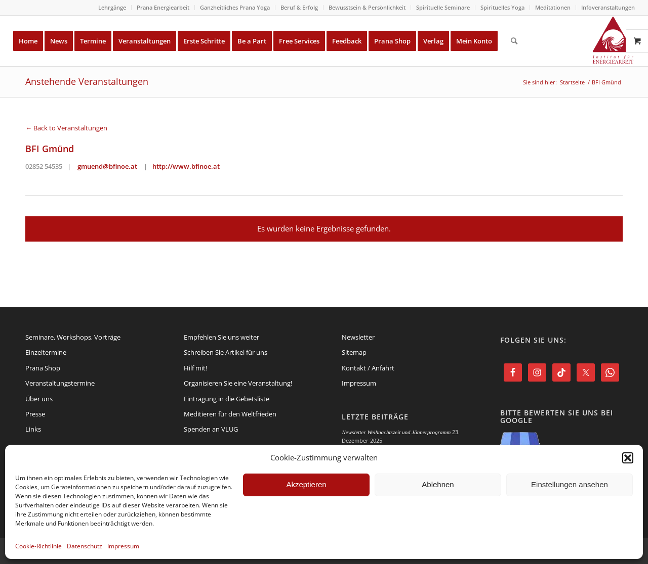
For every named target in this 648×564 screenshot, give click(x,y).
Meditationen (553, 7)
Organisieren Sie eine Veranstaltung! (238, 383)
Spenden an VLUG (211, 429)
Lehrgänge (112, 7)
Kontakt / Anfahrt (368, 367)
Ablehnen (438, 484)
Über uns (39, 398)
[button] (628, 458)
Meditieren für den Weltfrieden (230, 413)
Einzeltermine (45, 352)
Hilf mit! (195, 367)
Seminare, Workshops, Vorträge (72, 337)
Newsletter (358, 337)
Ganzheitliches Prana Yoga (235, 7)
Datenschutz (84, 546)
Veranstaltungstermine (60, 383)
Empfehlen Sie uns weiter (221, 337)
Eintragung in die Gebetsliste (226, 398)
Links (33, 429)
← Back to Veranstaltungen (66, 127)
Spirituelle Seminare (443, 7)
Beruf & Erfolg (299, 7)
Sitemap (354, 352)
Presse (35, 413)
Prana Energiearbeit (163, 7)
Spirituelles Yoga (502, 7)
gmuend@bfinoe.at (107, 166)
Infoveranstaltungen (608, 7)
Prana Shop (42, 367)
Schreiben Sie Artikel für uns (225, 352)
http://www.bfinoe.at (186, 166)
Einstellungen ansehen (569, 484)
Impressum (123, 546)
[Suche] (514, 41)
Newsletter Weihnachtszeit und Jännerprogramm (396, 432)
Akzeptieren (306, 484)
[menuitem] (112, 7)
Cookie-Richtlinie (38, 546)
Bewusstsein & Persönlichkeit (367, 7)
